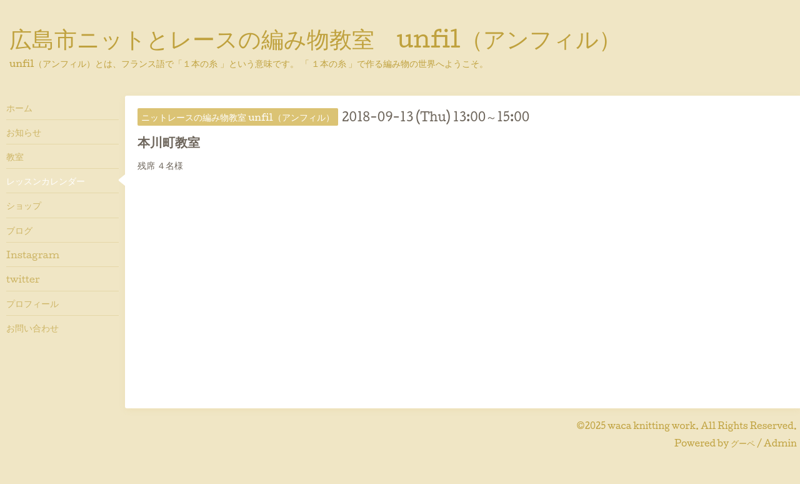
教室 (15, 156)
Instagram (32, 254)
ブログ (19, 230)
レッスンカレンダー (45, 180)
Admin (780, 443)
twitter (23, 279)
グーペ (743, 443)
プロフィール (32, 303)
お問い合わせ (32, 327)
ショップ (23, 205)
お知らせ (23, 132)
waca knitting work (652, 425)
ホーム (19, 107)
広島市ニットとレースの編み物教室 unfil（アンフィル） (315, 38)
